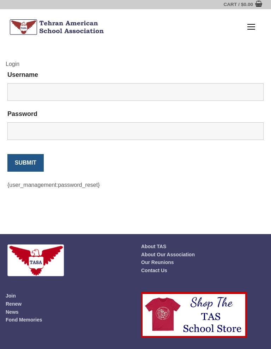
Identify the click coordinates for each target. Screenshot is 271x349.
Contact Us (154, 270)
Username (22, 74)
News (12, 312)
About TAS (153, 246)
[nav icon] (251, 27)
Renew (14, 304)
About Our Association (168, 254)
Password (22, 113)
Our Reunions (157, 262)
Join (11, 296)
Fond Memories (24, 320)
